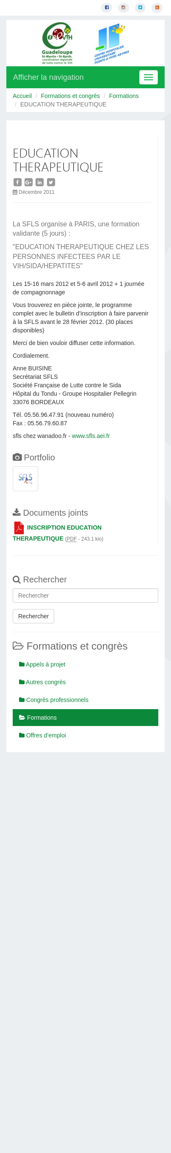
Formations (124, 95)
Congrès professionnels (53, 699)
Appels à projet (42, 664)
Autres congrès (42, 682)
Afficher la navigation (48, 77)
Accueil (22, 95)
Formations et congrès (70, 95)
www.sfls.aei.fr (91, 435)
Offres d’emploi (42, 735)
